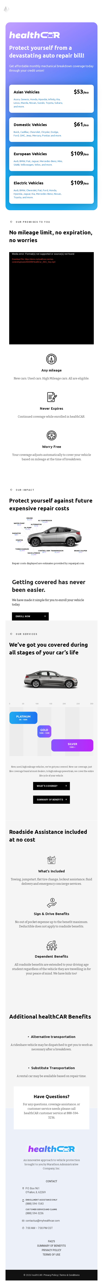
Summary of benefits (51, 1245)
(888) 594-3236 (35, 1213)
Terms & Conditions (70, 1275)
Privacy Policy (51, 1250)
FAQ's (51, 1241)
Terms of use (51, 1254)
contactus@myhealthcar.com (43, 1220)
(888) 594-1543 (35, 1203)
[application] (51, 298)
